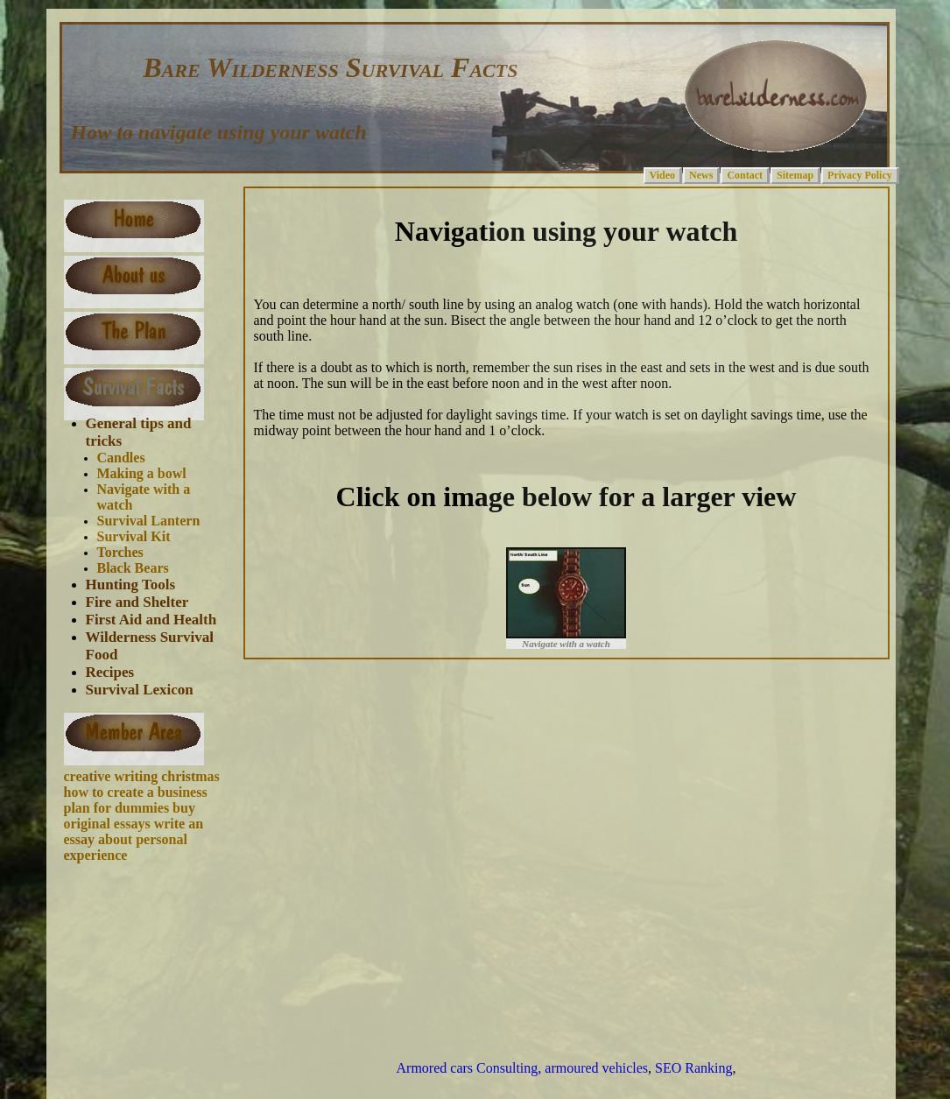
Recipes (110, 672)
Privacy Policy (859, 175)
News (701, 175)
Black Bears (133, 567)
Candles (121, 457)
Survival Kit (134, 536)
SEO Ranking (693, 1067)
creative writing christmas (142, 776)
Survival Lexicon (140, 689)
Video (663, 175)
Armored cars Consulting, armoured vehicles (522, 1067)
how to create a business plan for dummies (136, 800)
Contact (745, 175)
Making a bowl (141, 473)
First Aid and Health (151, 619)
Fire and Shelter (137, 602)
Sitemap (795, 175)
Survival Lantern (149, 520)
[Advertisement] (147, 942)
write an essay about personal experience (134, 839)
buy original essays (129, 815)
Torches (120, 552)
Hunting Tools (131, 584)
